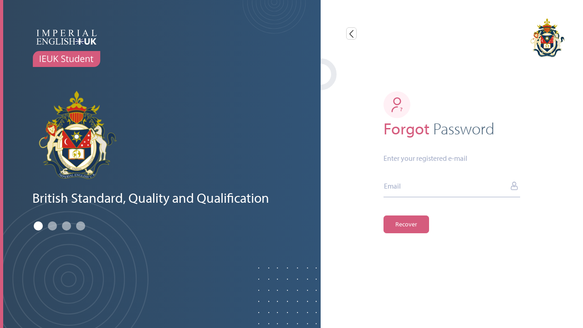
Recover (406, 224)
